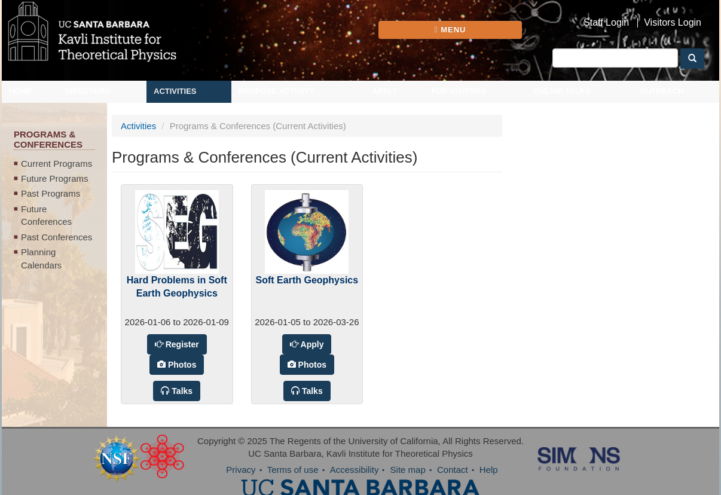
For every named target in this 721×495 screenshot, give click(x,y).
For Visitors (458, 91)
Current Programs (56, 163)
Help (488, 470)
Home (20, 91)
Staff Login (606, 23)
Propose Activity (276, 91)
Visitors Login (672, 23)
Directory (88, 91)
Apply (385, 91)
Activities (175, 91)
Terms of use (293, 470)
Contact (452, 470)
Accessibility (354, 470)
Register (181, 344)
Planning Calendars (41, 258)
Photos (181, 364)
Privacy (240, 470)
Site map (408, 470)
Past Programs (50, 193)
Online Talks (562, 91)
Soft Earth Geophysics (307, 280)
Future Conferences (46, 215)
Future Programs (54, 178)
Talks (181, 391)
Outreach (662, 91)
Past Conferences (56, 237)
